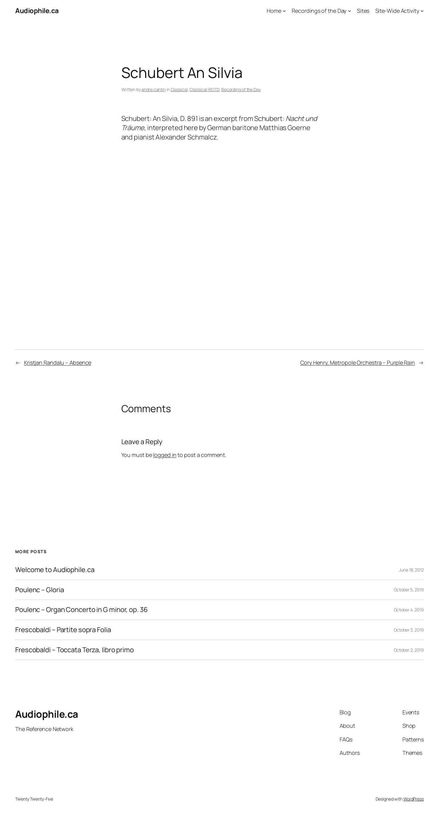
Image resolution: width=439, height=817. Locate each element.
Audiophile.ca (37, 10)
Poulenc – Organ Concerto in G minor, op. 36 (81, 610)
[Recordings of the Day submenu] (349, 10)
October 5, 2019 (409, 589)
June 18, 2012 (411, 570)
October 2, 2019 (409, 650)
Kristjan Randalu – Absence (57, 362)
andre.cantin (153, 89)
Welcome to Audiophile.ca (55, 570)
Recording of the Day (241, 89)
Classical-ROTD (204, 89)
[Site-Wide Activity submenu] (422, 10)
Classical (179, 89)
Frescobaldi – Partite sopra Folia (63, 630)
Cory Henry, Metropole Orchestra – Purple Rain (357, 362)
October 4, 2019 (409, 610)
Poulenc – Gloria (39, 590)
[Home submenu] (284, 10)
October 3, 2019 (409, 630)
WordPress (413, 799)
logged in (164, 454)
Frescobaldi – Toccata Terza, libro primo (74, 650)
